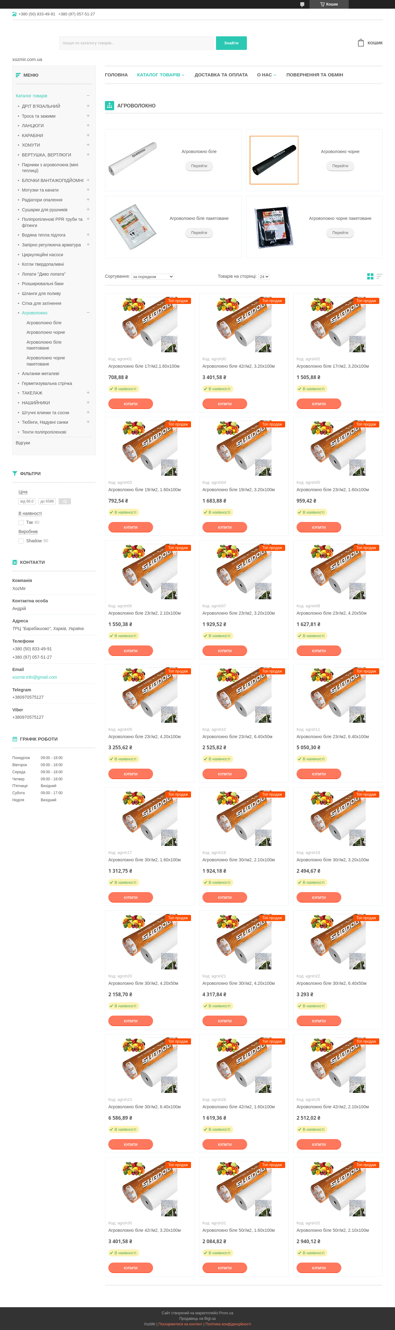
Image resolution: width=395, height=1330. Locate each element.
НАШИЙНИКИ (36, 402)
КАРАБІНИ (32, 135)
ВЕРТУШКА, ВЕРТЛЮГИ (46, 154)
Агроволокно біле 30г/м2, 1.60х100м (144, 859)
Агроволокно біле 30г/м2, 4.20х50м (143, 983)
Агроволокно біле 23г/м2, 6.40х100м (333, 736)
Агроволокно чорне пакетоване (340, 218)
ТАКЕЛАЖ (32, 392)
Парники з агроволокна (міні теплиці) (50, 167)
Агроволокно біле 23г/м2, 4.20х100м (144, 736)
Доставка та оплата (221, 74)
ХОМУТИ (31, 145)
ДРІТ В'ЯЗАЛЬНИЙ (41, 106)
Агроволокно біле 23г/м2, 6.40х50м (237, 736)
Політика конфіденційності (228, 1324)
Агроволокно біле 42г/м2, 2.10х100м (333, 1106)
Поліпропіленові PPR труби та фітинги (52, 222)
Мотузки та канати (40, 190)
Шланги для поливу (41, 293)
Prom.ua (226, 1313)
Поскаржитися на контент (180, 1324)
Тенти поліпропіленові (44, 432)
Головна (116, 74)
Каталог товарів (31, 95)
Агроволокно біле (44, 322)
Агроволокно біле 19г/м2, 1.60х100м (144, 489)
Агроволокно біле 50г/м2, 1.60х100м (238, 1230)
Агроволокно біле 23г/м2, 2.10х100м (144, 613)
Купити (130, 404)
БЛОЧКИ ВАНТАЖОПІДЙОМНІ (53, 180)
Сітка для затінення (41, 303)
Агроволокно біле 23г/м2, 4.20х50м (332, 613)
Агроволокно (35, 312)
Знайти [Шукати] (231, 43)
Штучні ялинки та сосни (45, 412)
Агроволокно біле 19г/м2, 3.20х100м (238, 489)
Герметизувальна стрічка (47, 383)
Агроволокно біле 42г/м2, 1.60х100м (238, 1106)
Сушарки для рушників (45, 209)
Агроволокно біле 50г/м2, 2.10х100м (333, 1230)
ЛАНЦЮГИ (33, 125)
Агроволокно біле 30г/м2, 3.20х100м (333, 859)
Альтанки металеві (40, 373)
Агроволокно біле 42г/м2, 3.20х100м (238, 366)
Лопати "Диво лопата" (44, 274)
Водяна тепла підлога (43, 234)
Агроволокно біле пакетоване (199, 218)
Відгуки (23, 442)
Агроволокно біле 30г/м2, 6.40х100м (144, 1106)
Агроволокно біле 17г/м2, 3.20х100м (333, 366)
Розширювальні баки (43, 283)
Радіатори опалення (42, 199)
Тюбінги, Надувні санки (45, 422)
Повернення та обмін (314, 74)
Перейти (199, 166)
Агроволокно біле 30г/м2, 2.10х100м (238, 859)
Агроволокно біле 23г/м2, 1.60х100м (333, 489)
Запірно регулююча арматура (51, 244)
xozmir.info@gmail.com (34, 677)
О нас (264, 74)
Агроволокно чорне (46, 332)
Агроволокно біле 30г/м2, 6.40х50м (332, 983)
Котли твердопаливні (43, 264)
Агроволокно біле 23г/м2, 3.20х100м (238, 613)
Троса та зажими (39, 116)
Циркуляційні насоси (42, 254)
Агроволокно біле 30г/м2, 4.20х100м (238, 983)
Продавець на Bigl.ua (197, 1318)
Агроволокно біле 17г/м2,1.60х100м (144, 366)
